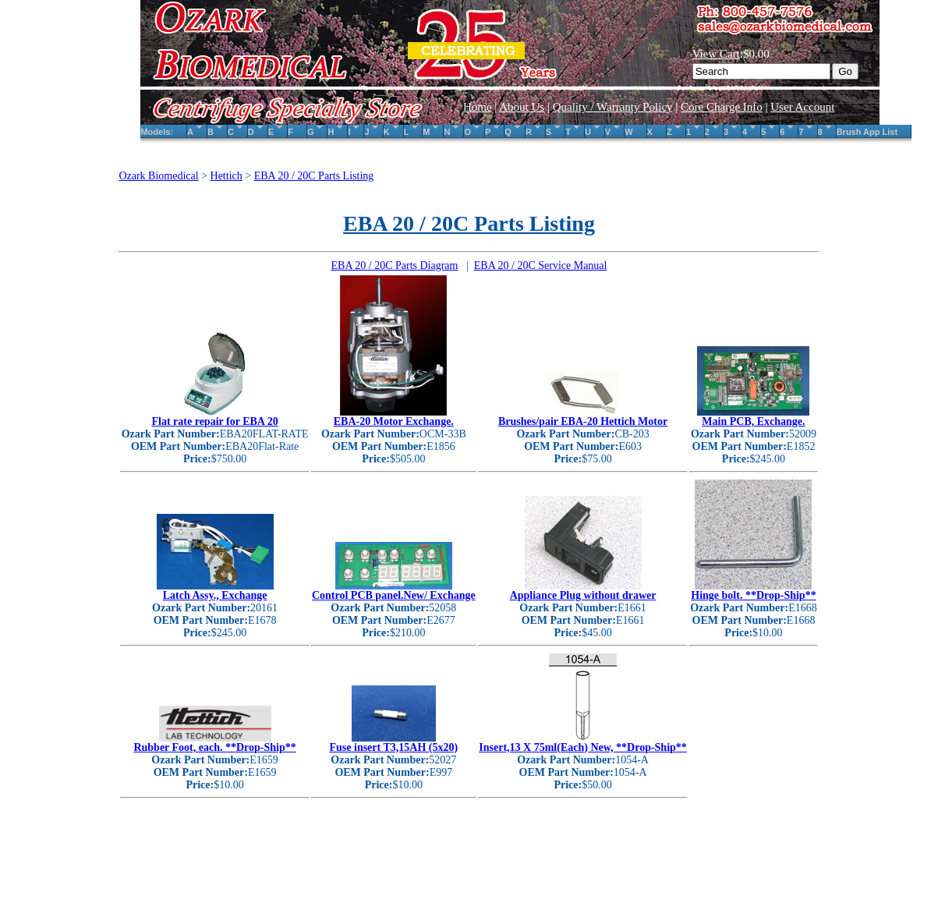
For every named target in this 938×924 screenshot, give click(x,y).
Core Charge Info (722, 107)
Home (477, 107)
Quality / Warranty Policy (613, 107)
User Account (802, 107)
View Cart (716, 54)
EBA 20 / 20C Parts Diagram (394, 265)
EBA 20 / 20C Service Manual (540, 265)
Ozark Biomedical (158, 176)
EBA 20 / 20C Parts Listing (314, 176)
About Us (521, 107)
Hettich (226, 176)
